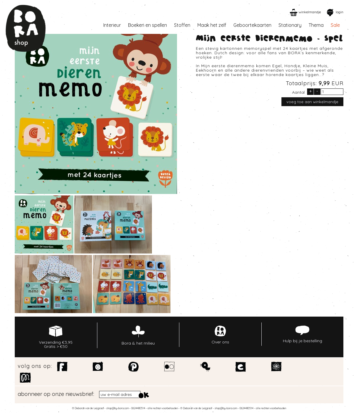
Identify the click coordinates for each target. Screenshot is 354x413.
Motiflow (25, 378)
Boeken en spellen (147, 25)
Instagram (98, 367)
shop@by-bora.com (117, 408)
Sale (335, 25)
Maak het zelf (211, 25)
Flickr (169, 367)
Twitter (205, 367)
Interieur (112, 25)
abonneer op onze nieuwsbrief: (56, 394)
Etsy (240, 367)
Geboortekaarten (252, 25)
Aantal (298, 92)
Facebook (62, 367)
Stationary (289, 25)
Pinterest (133, 367)
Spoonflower (276, 367)
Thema (316, 25)
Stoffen (182, 25)
